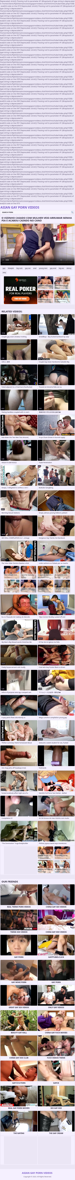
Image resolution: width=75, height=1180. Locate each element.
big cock (19, 268)
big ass (61, 268)
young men (43, 268)
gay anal (53, 268)
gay (4, 268)
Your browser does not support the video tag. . (37, 244)
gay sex (28, 268)
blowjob (11, 268)
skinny (69, 268)
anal (34, 268)
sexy (4, 272)
